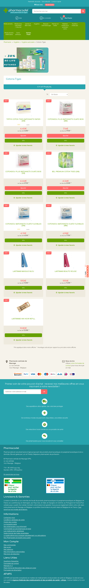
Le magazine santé (10, 524)
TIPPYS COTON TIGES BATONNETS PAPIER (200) (23, 120)
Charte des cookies (10, 522)
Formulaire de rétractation (12, 570)
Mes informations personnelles (14, 552)
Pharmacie (7, 42)
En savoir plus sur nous (11, 474)
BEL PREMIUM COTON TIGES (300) (65, 171)
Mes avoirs (7, 547)
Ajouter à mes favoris (24, 145)
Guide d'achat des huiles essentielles (16, 533)
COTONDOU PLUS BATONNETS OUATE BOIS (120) (23, 172)
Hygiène (16, 42)
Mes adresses (8, 549)
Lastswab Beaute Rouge (66, 271)
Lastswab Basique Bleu (23, 271)
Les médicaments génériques (14, 531)
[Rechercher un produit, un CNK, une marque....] (83, 11)
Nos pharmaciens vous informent (15, 526)
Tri (47, 94)
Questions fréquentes (11, 561)
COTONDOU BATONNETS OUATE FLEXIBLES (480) (66, 225)
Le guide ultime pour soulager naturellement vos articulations (25, 535)
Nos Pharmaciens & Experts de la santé (17, 538)
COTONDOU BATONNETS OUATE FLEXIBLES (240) (23, 225)
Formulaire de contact (11, 563)
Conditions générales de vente (14, 520)
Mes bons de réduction (11, 554)
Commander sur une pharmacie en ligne (17, 529)
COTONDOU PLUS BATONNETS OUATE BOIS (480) (66, 120)
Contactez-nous (9, 518)
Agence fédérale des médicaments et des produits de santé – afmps (39, 580)
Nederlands (50, 4)
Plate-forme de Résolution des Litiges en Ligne (20, 568)
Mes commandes (10, 545)
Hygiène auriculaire (27, 42)
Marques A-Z (8, 566)
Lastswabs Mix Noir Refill (23, 319)
